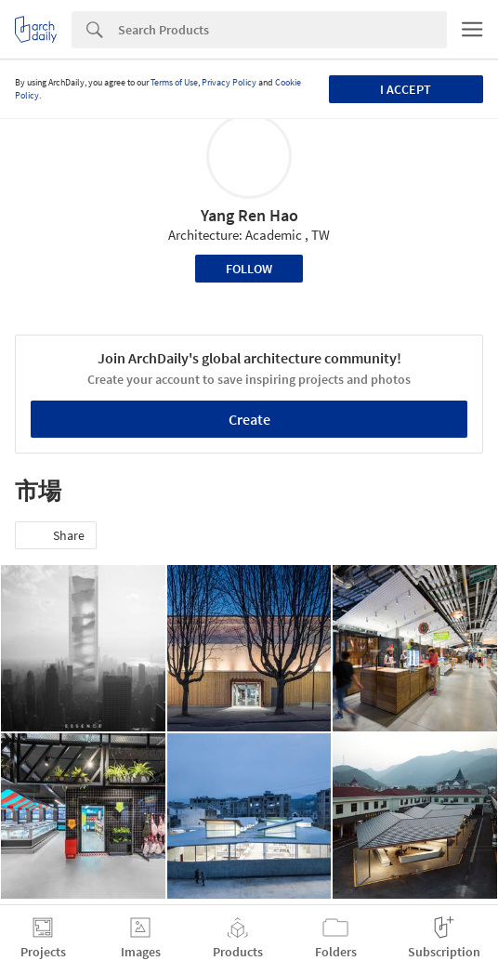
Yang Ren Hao (249, 215)
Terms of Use (174, 82)
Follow (249, 268)
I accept (405, 89)
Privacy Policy (229, 82)
